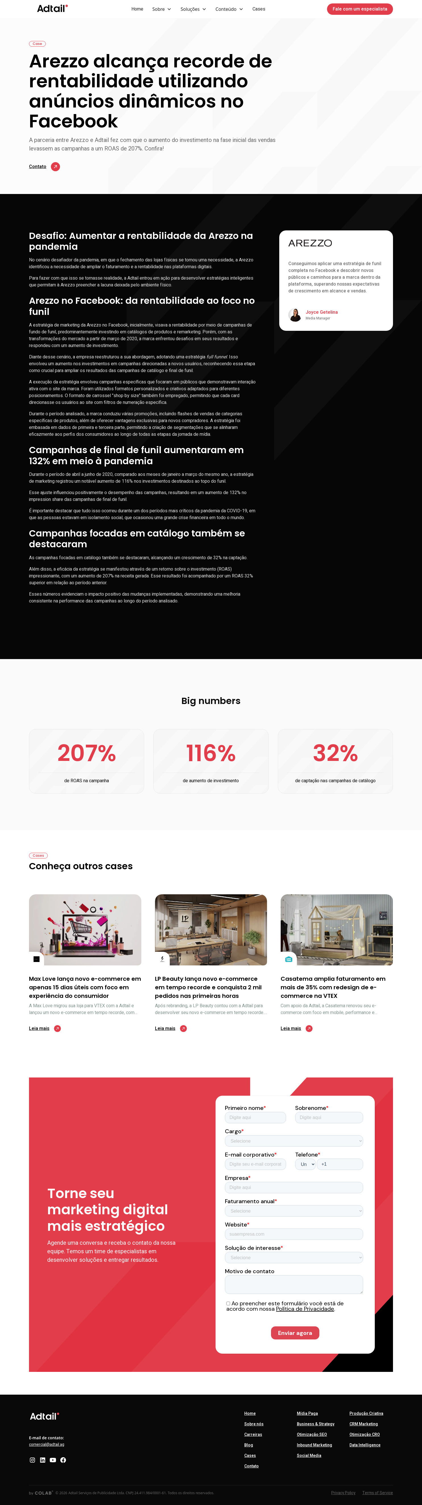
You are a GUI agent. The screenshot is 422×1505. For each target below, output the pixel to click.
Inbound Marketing (314, 1445)
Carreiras (253, 1435)
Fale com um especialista (360, 9)
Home (137, 9)
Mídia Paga (307, 1414)
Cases (259, 9)
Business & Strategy (315, 1424)
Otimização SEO (312, 1435)
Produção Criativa (366, 1414)
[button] (162, 9)
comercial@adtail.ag (46, 1445)
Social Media (309, 1456)
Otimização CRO (364, 1435)
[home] (52, 9)
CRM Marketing (363, 1424)
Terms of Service (377, 1493)
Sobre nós (254, 1424)
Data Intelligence (364, 1445)
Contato (251, 1466)
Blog (248, 1445)
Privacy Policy (343, 1493)
